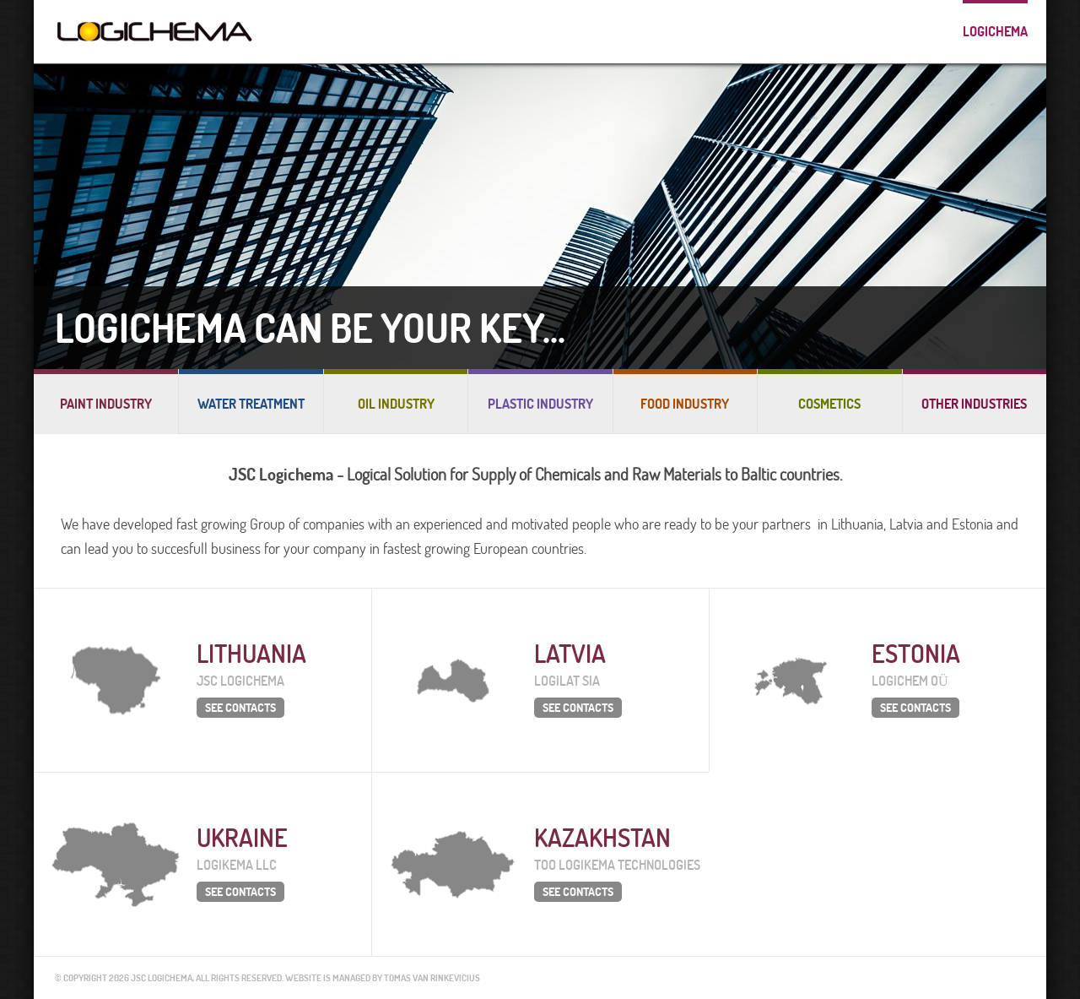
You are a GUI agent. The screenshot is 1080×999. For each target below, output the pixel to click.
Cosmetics (829, 403)
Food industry (684, 403)
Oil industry (396, 403)
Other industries (974, 403)
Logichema (995, 31)
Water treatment (251, 403)
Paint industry (106, 403)
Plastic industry (540, 403)
